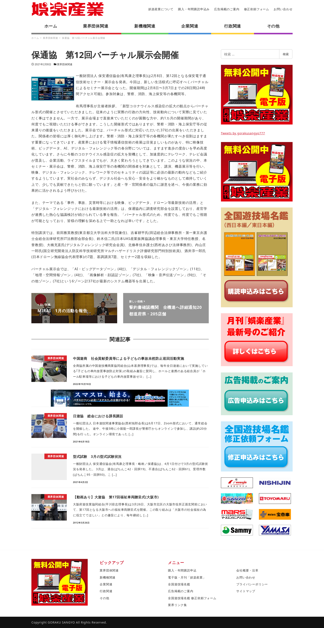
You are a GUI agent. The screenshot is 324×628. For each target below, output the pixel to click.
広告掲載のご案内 (226, 9)
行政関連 (106, 591)
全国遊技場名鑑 (179, 584)
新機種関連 (107, 577)
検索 (286, 54)
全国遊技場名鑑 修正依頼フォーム (192, 598)
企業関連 (106, 584)
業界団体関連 (64, 64)
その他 (104, 598)
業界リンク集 (177, 605)
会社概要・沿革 (247, 570)
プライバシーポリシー (252, 584)
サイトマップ (245, 591)
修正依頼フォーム (256, 9)
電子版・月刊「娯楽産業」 (187, 577)
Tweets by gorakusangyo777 (243, 133)
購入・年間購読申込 (182, 570)
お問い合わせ (283, 9)
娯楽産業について (161, 9)
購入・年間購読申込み (194, 9)
